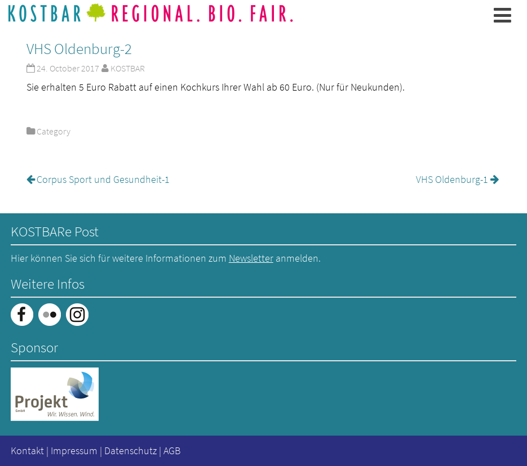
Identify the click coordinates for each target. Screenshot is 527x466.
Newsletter (251, 258)
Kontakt (27, 450)
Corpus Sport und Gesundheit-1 (103, 179)
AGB (171, 450)
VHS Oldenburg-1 (452, 179)
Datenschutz (130, 450)
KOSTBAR (127, 68)
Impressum (74, 450)
